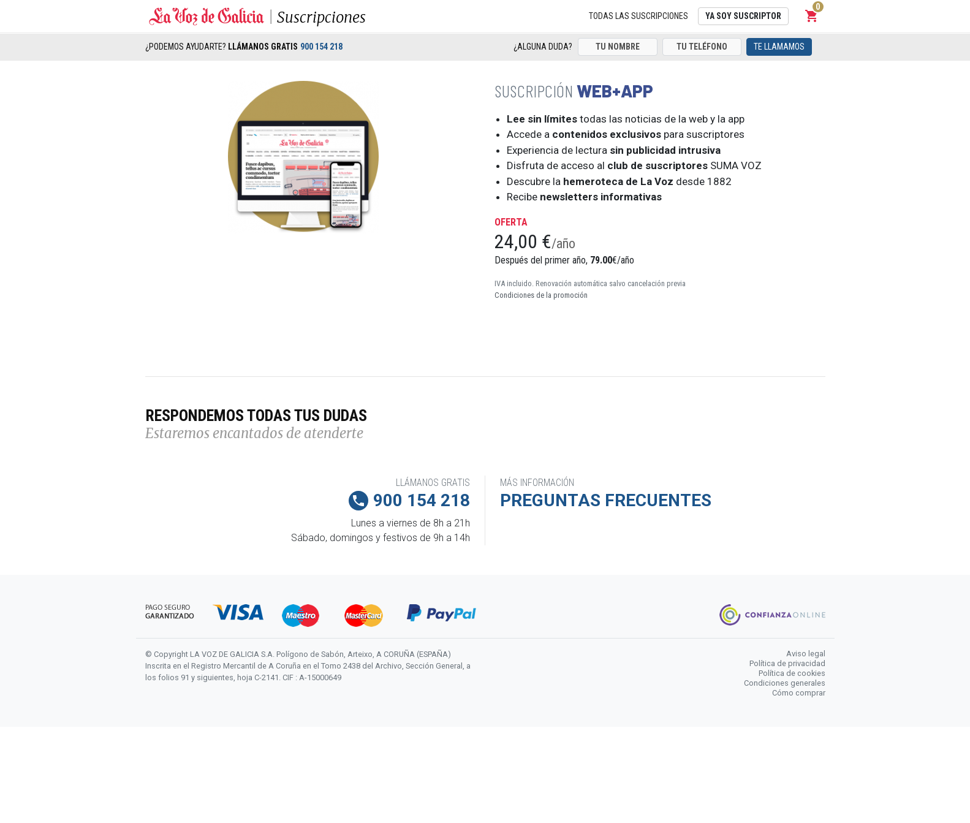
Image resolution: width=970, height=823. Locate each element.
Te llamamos (779, 46)
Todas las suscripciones (638, 16)
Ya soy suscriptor (743, 16)
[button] (811, 16)
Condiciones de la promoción (541, 295)
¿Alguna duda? (542, 46)
